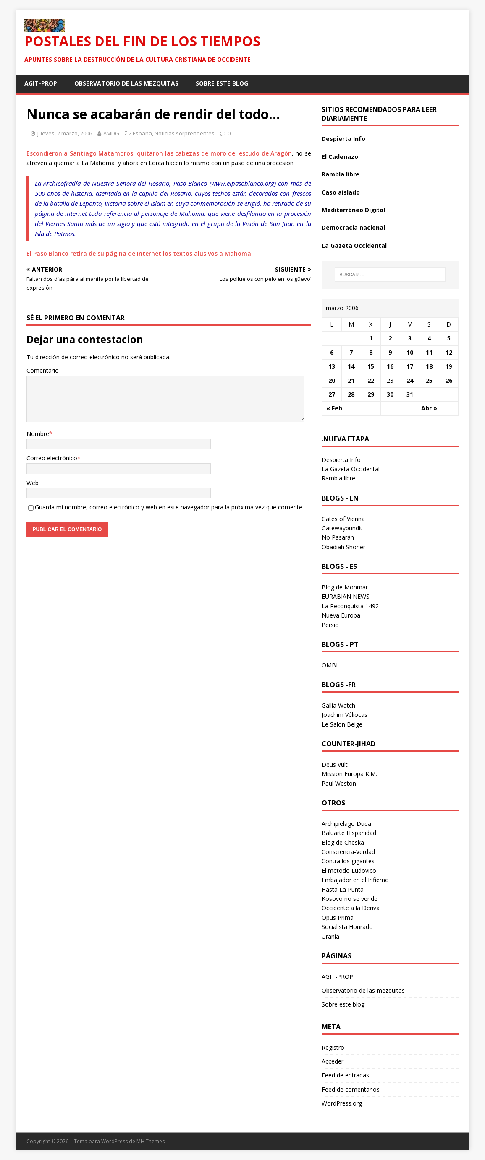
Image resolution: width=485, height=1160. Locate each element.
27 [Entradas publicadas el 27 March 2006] (331, 394)
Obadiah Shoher (343, 547)
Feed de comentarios (351, 1089)
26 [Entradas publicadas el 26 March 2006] (449, 380)
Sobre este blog (222, 83)
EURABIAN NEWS (346, 596)
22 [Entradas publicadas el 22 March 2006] (370, 380)
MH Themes (150, 1141)
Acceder (332, 1061)
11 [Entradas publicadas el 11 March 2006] (429, 352)
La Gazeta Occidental (354, 245)
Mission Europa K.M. (349, 774)
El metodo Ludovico (349, 871)
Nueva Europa (341, 615)
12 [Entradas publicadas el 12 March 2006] (449, 352)
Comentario (42, 370)
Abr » (429, 408)
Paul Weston (339, 783)
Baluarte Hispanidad (349, 833)
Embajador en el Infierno (355, 880)
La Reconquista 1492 (350, 606)
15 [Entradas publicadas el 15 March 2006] (370, 366)
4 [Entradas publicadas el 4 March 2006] (429, 338)
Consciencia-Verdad (348, 852)
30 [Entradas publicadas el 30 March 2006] (390, 394)
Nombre (37, 434)
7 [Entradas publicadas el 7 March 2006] (351, 352)
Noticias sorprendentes (185, 133)
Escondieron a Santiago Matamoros (80, 153)
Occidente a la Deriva (351, 908)
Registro (333, 1047)
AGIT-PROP (40, 83)
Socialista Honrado (347, 927)
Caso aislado (341, 192)
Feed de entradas (345, 1075)
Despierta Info (343, 139)
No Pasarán (338, 537)
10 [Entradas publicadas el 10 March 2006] (409, 352)
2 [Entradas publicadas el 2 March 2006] (390, 338)
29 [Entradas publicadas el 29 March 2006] (370, 394)
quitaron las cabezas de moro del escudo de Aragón (214, 153)
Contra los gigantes (348, 861)
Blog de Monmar (345, 587)
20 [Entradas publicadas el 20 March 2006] (331, 380)
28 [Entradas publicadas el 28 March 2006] (351, 394)
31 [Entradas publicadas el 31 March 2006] (409, 394)
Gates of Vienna (343, 519)
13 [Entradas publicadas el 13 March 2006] (331, 366)
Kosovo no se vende (350, 899)
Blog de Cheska (343, 842)
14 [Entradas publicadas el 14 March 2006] (351, 366)
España (142, 133)
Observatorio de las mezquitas (126, 83)
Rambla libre (340, 174)
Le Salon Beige (342, 724)
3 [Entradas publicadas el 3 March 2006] (410, 338)
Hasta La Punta (343, 889)
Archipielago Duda (346, 824)
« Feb (334, 408)
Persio (330, 625)
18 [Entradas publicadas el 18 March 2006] (429, 366)
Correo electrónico (51, 458)
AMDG (111, 133)
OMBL (330, 665)
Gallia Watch (338, 705)
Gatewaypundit (342, 528)
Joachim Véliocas (344, 715)
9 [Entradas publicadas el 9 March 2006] (390, 352)
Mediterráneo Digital (353, 210)
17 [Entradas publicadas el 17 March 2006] (409, 366)
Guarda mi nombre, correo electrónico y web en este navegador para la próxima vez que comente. (169, 507)
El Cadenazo (340, 157)
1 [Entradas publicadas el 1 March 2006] (370, 338)
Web (32, 483)
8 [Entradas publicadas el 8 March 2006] (370, 352)
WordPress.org (342, 1103)
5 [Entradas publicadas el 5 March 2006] (449, 338)
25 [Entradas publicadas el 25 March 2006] (429, 380)
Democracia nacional (353, 227)
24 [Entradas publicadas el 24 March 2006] (409, 380)
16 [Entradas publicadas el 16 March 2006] (390, 366)
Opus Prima (338, 917)
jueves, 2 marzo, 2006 (64, 133)
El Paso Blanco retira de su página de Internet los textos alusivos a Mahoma (138, 253)
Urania (330, 936)
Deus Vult (335, 764)
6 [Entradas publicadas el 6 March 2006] (331, 352)
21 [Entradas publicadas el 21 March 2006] (351, 380)
